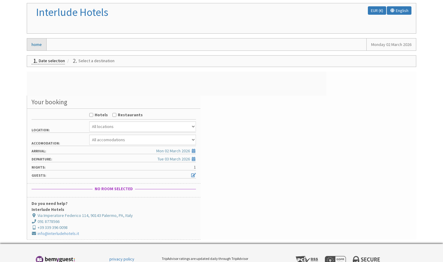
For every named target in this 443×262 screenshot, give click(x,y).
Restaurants (375, 90)
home (37, 44)
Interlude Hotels (72, 12)
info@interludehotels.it (318, 209)
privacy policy (121, 235)
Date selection (52, 60)
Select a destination (96, 60)
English (399, 10)
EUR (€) (377, 10)
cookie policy (122, 244)
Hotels (346, 90)
